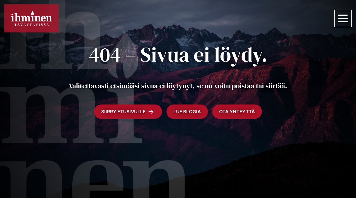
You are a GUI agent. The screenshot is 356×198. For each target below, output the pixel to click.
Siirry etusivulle (127, 111)
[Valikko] (343, 18)
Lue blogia (187, 111)
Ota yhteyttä (237, 111)
